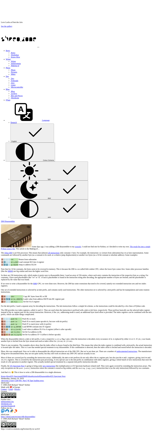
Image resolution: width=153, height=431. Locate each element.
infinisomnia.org (7, 402)
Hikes (13, 74)
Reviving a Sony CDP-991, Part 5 (14, 381)
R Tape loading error (36, 381)
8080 (35, 284)
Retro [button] (8, 51)
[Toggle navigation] (38, 47)
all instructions (54, 253)
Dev (12, 79)
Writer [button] (8, 59)
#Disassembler (44, 376)
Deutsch (14, 122)
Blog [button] (7, 89)
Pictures (14, 72)
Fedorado (14, 81)
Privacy (17, 389)
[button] (28, 120)
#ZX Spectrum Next (58, 376)
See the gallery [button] (6, 26)
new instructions (49, 366)
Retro (13, 53)
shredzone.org (6, 404)
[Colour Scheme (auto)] (30, 152)
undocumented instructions (127, 351)
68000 (10, 271)
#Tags (8, 100)
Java (12, 83)
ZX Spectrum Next (17, 366)
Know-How (15, 57)
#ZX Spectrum (15, 376)
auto (49, 209)
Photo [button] (8, 68)
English (32, 133)
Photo (13, 70)
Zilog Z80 (8, 253)
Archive (14, 94)
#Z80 (23, 376)
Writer (13, 61)
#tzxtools (35, 376)
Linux (13, 85)
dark (49, 190)
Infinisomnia (16, 64)
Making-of (15, 66)
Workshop (15, 55)
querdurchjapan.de (8, 406)
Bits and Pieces (17, 96)
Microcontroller (17, 87)
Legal (10, 389)
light (49, 171)
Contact (4, 389)
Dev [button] (7, 76)
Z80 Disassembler (8, 221)
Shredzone (15, 98)
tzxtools (78, 247)
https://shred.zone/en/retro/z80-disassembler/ (18, 417)
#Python (28, 376)
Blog (13, 91)
